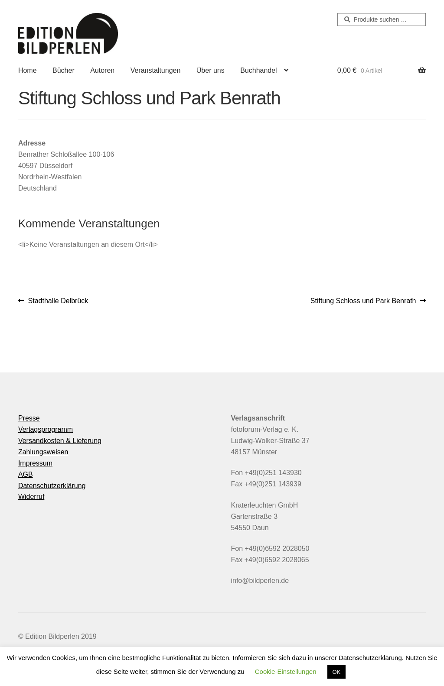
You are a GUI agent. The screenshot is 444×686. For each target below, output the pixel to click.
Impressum (35, 463)
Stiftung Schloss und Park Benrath (363, 301)
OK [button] (337, 672)
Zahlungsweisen (43, 452)
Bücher (63, 70)
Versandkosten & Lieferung (59, 440)
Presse (29, 418)
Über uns (210, 70)
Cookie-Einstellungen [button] (286, 671)
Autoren (102, 70)
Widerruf (31, 496)
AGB (25, 474)
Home (27, 70)
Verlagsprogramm (45, 429)
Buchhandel (258, 70)
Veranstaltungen (156, 70)
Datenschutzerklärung (52, 485)
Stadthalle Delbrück (58, 301)
